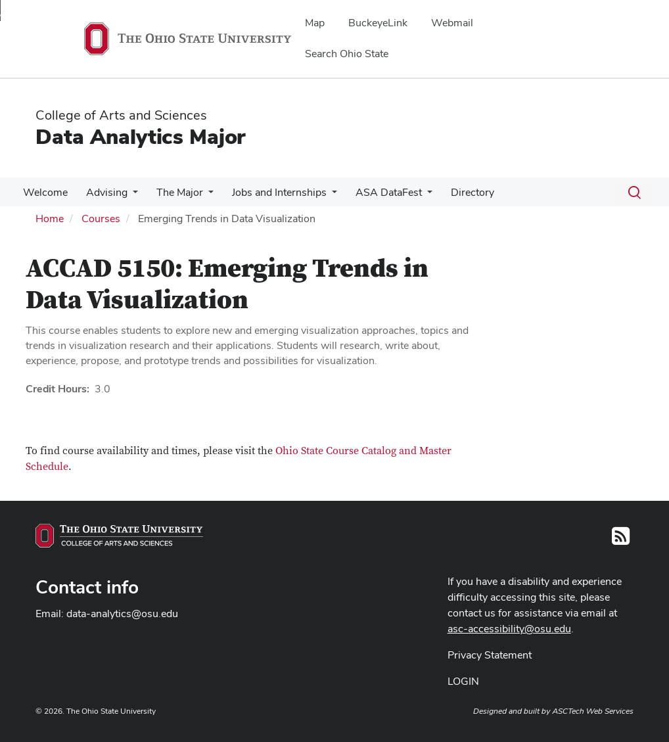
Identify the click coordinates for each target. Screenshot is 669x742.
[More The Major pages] (201, 195)
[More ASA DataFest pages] (415, 195)
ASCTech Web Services (593, 711)
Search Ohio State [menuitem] (346, 53)
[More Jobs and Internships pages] (322, 195)
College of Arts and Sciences (121, 115)
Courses (100, 218)
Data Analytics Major (140, 136)
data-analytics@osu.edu (122, 613)
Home (49, 218)
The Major (173, 192)
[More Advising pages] (129, 195)
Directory (458, 192)
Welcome (44, 192)
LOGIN (463, 681)
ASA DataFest (377, 192)
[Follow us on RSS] (621, 540)
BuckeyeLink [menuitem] (377, 23)
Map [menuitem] (315, 23)
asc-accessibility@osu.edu (509, 629)
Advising (103, 192)
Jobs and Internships (270, 192)
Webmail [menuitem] (452, 23)
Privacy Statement (490, 655)
